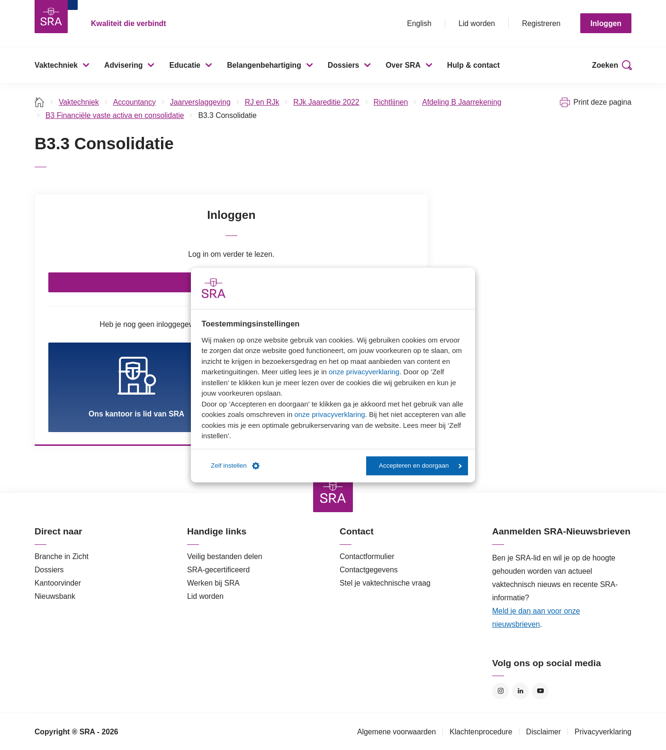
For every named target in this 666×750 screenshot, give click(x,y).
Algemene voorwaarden (396, 732)
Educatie (184, 65)
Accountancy (134, 102)
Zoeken (605, 65)
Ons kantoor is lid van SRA (136, 387)
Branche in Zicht (62, 556)
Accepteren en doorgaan (420, 465)
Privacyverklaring (603, 732)
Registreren (541, 23)
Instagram (500, 691)
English (419, 23)
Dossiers (344, 65)
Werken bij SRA (213, 583)
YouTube (540, 691)
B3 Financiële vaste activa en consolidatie (114, 115)
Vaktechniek (56, 65)
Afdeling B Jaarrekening (461, 102)
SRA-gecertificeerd (218, 570)
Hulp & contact (473, 65)
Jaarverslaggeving (200, 102)
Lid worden (477, 23)
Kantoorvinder (58, 583)
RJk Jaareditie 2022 (326, 102)
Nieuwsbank (55, 596)
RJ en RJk (262, 102)
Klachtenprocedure (481, 732)
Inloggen (605, 23)
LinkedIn (520, 691)
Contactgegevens (369, 570)
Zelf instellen (235, 466)
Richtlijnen (391, 102)
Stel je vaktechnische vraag (385, 583)
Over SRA (403, 65)
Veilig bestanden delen (224, 556)
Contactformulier (367, 556)
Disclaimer (543, 732)
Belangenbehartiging (264, 65)
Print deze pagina (602, 102)
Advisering (123, 65)
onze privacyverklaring (364, 372)
